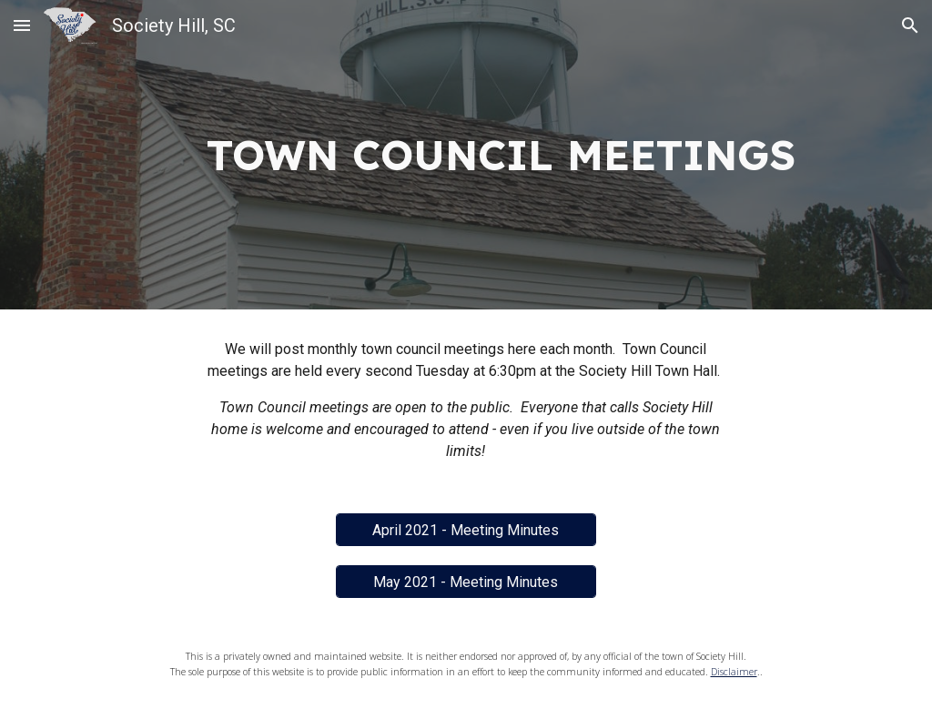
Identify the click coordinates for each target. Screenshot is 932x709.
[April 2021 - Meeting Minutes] (466, 530)
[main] (501, 155)
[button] (22, 25)
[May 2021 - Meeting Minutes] (466, 582)
